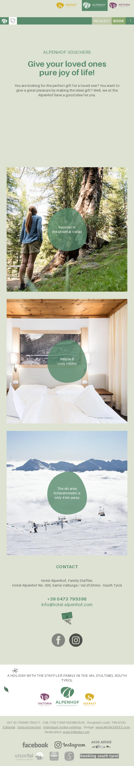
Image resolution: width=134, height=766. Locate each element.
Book (118, 21)
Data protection (29, 727)
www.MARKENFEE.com (113, 727)
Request (102, 21)
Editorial (9, 727)
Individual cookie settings (62, 727)
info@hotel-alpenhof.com (67, 604)
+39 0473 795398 (67, 599)
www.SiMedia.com (76, 732)
